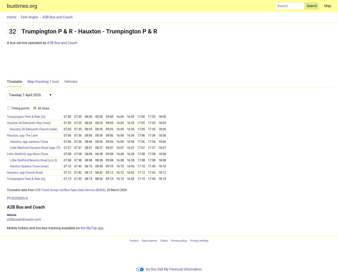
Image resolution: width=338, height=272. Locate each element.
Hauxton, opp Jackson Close (29, 141)
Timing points (20, 108)
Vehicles (70, 82)
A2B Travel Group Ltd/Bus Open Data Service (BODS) (70, 190)
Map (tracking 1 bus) (43, 82)
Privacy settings (199, 240)
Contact (134, 240)
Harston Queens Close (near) (29, 166)
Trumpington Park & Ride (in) (26, 116)
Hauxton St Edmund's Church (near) (34, 129)
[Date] (30, 95)
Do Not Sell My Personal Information (169, 269)
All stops (43, 108)
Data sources (149, 240)
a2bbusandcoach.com (24, 219)
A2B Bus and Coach (62, 43)
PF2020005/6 (17, 198)
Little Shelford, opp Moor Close (27, 154)
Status (164, 240)
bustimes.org (22, 6)
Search (290, 5)
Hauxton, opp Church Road (25, 172)
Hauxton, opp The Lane (22, 135)
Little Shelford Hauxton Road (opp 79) (35, 147)
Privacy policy (179, 240)
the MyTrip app (92, 228)
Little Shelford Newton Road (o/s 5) (33, 160)
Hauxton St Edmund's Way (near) (29, 123)
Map (327, 6)
